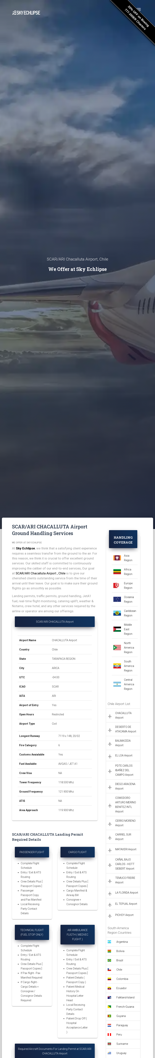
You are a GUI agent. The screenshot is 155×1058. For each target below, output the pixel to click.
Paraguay (122, 1025)
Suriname (122, 1043)
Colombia (122, 978)
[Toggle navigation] (138, 9)
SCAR (55, 686)
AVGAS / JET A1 (68, 763)
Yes (54, 705)
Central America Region (129, 684)
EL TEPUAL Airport (126, 903)
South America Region (129, 666)
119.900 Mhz (66, 810)
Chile (55, 649)
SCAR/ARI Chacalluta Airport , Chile (40, 573)
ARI (54, 695)
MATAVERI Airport (125, 849)
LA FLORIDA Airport (126, 892)
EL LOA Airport (123, 755)
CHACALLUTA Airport (64, 640)
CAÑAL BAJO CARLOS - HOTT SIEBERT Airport (124, 864)
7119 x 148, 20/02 (69, 735)
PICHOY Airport (124, 914)
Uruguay (121, 1053)
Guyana (121, 1016)
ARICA (55, 668)
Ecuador (121, 988)
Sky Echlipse (25, 548)
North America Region (129, 648)
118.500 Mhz (66, 782)
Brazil (119, 960)
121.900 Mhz (66, 791)
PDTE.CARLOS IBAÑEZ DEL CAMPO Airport (124, 770)
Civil (54, 723)
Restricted (58, 714)
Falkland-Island (125, 997)
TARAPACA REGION (63, 658)
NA (60, 773)
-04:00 (55, 677)
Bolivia (120, 951)
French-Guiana (125, 1006)
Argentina (122, 941)
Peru (119, 1034)
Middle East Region (128, 629)
